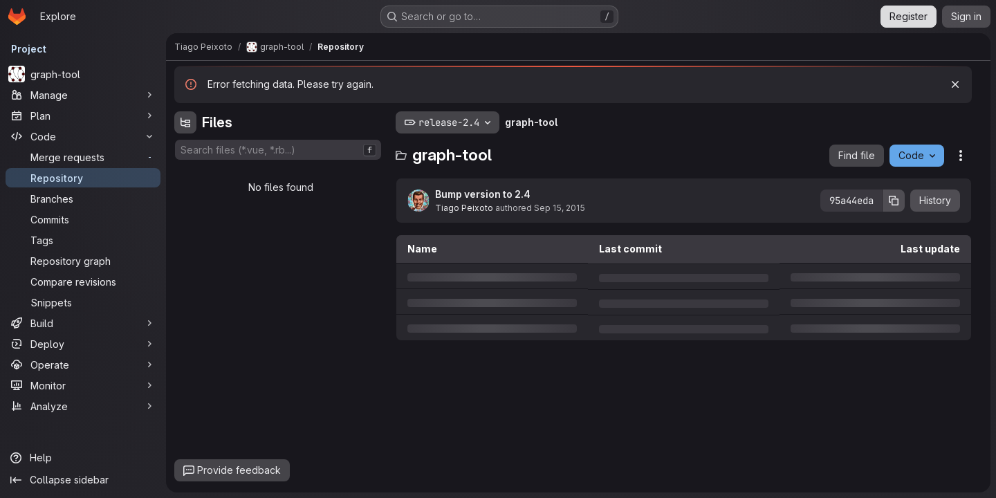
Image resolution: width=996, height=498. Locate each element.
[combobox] (278, 149)
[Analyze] (83, 406)
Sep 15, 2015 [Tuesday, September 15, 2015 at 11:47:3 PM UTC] (559, 208)
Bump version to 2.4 (483, 194)
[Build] (83, 323)
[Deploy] (83, 343)
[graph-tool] (83, 74)
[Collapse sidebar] (83, 480)
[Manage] (83, 94)
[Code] (83, 136)
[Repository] (83, 177)
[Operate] (83, 364)
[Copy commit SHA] (894, 201)
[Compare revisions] (83, 281)
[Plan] (83, 115)
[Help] (83, 458)
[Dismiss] (955, 84)
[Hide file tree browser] (185, 122)
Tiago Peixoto (464, 208)
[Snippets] (83, 302)
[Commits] (83, 219)
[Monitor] (83, 385)
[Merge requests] (83, 157)
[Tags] (83, 240)
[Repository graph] (83, 260)
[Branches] (83, 198)
